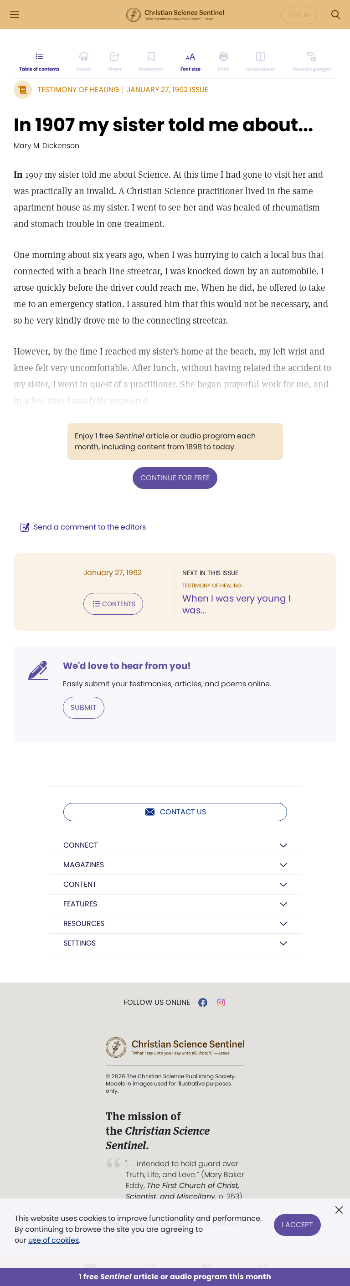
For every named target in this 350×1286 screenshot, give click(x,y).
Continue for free (175, 478)
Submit (84, 707)
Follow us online (157, 1002)
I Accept (297, 1224)
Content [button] (80, 884)
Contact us (175, 812)
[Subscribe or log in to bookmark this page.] (151, 62)
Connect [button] (80, 845)
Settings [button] (79, 943)
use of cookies (53, 1240)
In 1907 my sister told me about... (163, 124)
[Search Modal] (335, 15)
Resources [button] (83, 923)
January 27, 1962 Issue (167, 89)
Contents (113, 603)
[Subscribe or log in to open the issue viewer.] (261, 62)
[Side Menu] (15, 15)
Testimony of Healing (78, 89)
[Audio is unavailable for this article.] (84, 62)
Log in (299, 15)
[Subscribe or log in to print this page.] (223, 62)
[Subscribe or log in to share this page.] (115, 62)
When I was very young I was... (236, 604)
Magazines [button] (83, 864)
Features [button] (80, 904)
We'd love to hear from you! (127, 665)
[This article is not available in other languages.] (311, 62)
